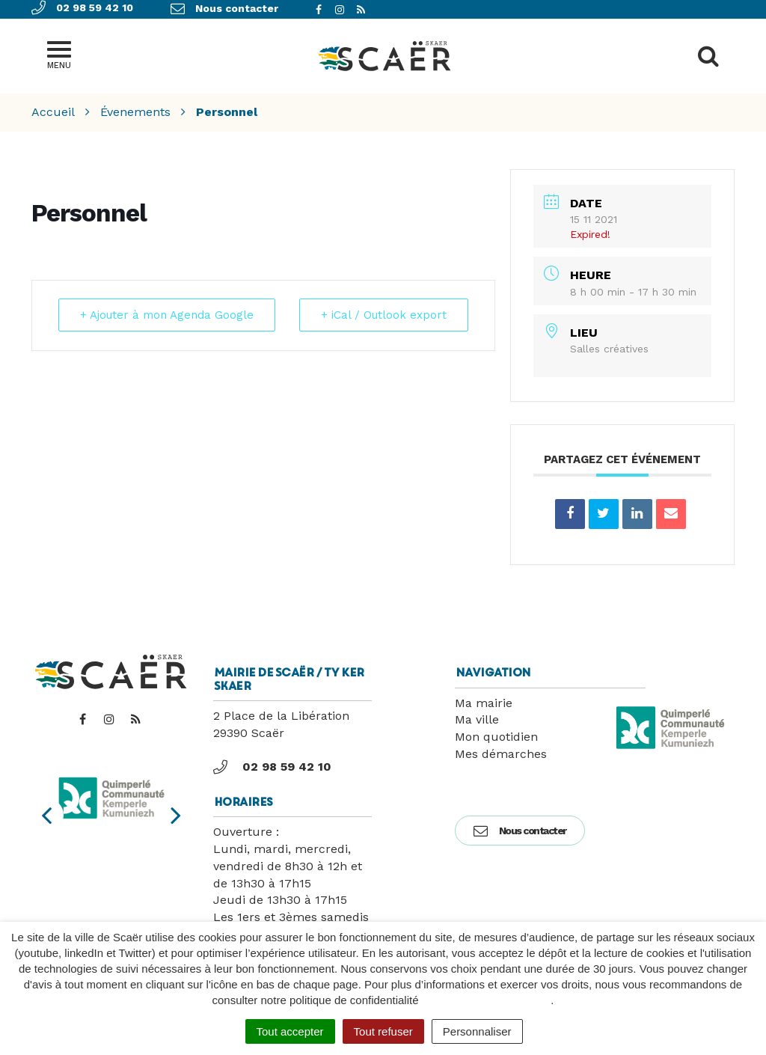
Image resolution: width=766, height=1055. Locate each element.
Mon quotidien (496, 737)
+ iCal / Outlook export (384, 315)
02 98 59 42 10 (272, 766)
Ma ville (477, 719)
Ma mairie (483, 703)
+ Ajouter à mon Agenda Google (167, 315)
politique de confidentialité (486, 1000)
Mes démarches (501, 754)
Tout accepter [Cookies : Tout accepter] (290, 1031)
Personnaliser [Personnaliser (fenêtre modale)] (477, 1031)
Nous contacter (520, 831)
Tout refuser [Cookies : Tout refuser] (383, 1031)
